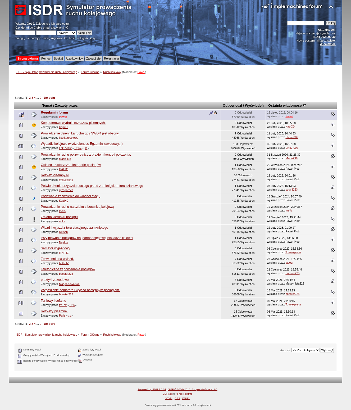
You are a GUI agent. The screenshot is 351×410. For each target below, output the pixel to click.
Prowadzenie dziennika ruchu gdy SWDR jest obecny (80, 133)
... (38, 97)
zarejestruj (63, 23)
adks (62, 221)
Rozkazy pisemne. (54, 311)
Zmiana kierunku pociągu (59, 217)
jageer (289, 262)
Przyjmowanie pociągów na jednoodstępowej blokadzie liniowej (87, 238)
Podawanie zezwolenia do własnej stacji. (70, 196)
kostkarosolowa (68, 137)
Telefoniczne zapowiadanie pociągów (68, 269)
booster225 (66, 273)
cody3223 (291, 189)
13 (86, 148)
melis (62, 211)
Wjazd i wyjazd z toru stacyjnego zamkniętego (74, 227)
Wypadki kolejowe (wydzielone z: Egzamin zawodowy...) (81, 144)
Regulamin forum (54, 112)
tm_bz (63, 305)
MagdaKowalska (69, 284)
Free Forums (184, 393)
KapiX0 (63, 127)
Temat (47, 105)
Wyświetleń (254, 105)
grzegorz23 (66, 190)
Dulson (63, 231)
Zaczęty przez (66, 105)
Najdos (63, 242)
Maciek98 (65, 158)
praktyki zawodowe (55, 280)
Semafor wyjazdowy (55, 248)
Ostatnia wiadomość (287, 105)
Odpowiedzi (232, 105)
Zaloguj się (43, 23)
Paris (62, 315)
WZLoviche (66, 179)
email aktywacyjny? (56, 27)
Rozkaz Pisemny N (55, 175)
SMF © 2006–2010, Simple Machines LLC (192, 389)
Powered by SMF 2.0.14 (152, 389)
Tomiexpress (293, 252)
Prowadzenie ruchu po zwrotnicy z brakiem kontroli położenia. (86, 154)
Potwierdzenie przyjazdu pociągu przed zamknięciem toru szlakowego (92, 186)
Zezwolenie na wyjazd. (57, 259)
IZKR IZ (64, 252)
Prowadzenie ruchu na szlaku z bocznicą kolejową (77, 207)
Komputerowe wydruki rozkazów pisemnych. (73, 123)
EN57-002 (291, 137)
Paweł (141, 72)
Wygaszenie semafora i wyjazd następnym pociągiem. (80, 290)
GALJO (63, 169)
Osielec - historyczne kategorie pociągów (71, 165)
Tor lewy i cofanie (53, 301)
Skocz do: (285, 350)
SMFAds (168, 393)
